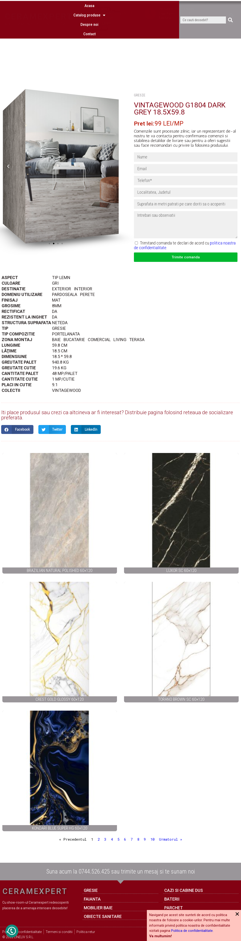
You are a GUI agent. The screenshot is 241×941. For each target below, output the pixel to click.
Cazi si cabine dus (183, 890)
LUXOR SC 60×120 (181, 570)
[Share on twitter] (52, 429)
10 (152, 839)
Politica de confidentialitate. (192, 931)
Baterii (172, 899)
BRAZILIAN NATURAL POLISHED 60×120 (59, 570)
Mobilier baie (98, 907)
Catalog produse (89, 52)
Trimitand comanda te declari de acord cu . (185, 245)
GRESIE (139, 95)
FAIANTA (92, 899)
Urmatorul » (170, 839)
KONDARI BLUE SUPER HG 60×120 (59, 828)
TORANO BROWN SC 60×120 (181, 699)
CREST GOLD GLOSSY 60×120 (60, 699)
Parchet (173, 907)
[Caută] (230, 56)
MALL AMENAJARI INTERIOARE (38, 23)
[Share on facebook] (17, 429)
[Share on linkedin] (86, 429)
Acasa (89, 42)
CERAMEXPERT (39, 16)
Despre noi (89, 61)
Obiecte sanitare (103, 916)
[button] (49, 243)
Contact (89, 70)
